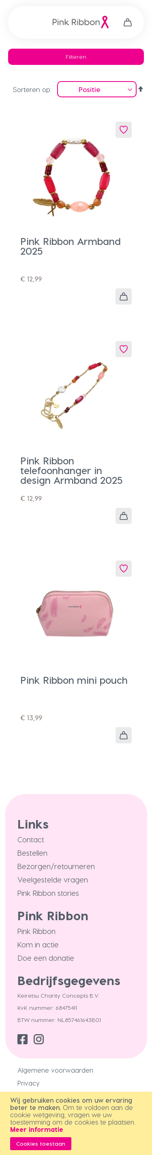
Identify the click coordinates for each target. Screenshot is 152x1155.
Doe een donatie (45, 957)
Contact (30, 839)
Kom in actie (38, 944)
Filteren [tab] (76, 56)
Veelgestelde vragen (52, 879)
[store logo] (81, 22)
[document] (77, 1123)
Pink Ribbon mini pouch (74, 680)
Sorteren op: (32, 89)
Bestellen (32, 852)
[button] (124, 130)
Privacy (28, 1083)
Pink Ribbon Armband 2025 (70, 246)
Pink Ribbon (36, 931)
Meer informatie (36, 1129)
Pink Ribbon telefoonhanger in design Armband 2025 (71, 470)
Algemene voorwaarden (55, 1070)
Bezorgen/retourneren (56, 866)
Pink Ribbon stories (48, 893)
